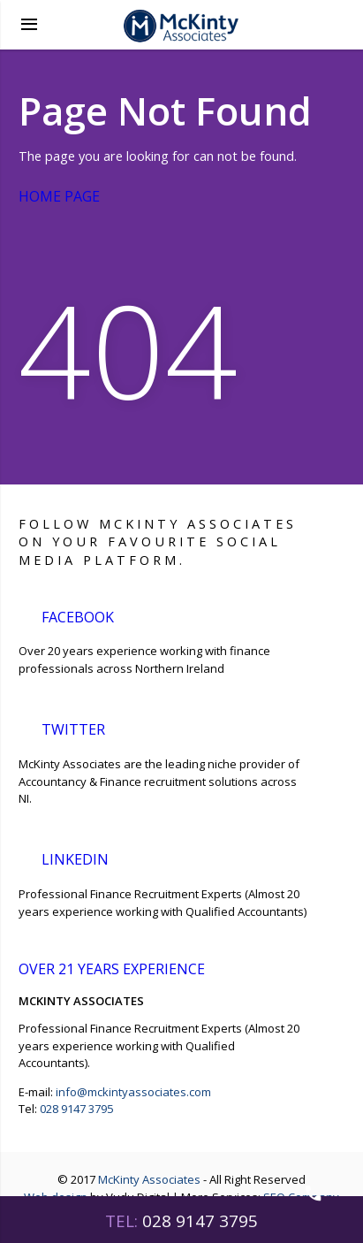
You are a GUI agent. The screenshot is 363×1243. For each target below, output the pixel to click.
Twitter (73, 727)
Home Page (71, 195)
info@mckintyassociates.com (133, 1092)
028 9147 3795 (76, 1109)
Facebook (78, 615)
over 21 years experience (123, 968)
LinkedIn (74, 857)
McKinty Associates (149, 1179)
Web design (55, 1197)
